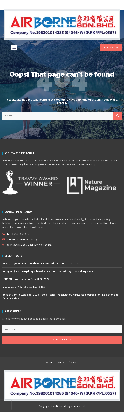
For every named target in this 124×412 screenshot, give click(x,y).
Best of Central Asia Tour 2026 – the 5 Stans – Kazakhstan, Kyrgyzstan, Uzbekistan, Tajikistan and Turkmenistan (60, 296)
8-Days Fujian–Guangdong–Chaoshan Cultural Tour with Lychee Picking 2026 (47, 271)
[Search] (117, 116)
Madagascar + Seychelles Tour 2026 (23, 286)
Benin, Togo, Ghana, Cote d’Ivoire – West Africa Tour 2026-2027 (40, 263)
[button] (14, 47)
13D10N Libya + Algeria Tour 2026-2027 (25, 279)
